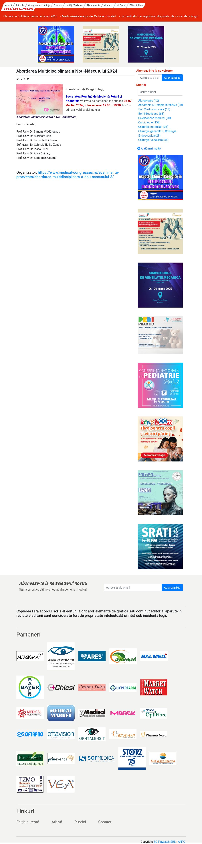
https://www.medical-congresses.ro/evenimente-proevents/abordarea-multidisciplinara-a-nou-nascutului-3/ (67, 174)
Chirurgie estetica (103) (153, 127)
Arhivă (57, 822)
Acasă (43, 5)
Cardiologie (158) (149, 122)
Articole (55, 5)
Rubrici (80, 822)
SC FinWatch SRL (165, 841)
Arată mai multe (149, 148)
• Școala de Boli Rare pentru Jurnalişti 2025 (30, 16)
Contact (143, 5)
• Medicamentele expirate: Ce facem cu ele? (88, 16)
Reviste (92, 5)
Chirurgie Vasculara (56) (153, 140)
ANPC (182, 841)
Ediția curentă (27, 822)
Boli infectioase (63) (151, 113)
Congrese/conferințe (74, 5)
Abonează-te (172, 77)
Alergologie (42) (148, 100)
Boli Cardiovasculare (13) (154, 109)
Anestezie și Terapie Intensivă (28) (160, 105)
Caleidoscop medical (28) (154, 118)
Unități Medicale (108, 5)
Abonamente (128, 5)
